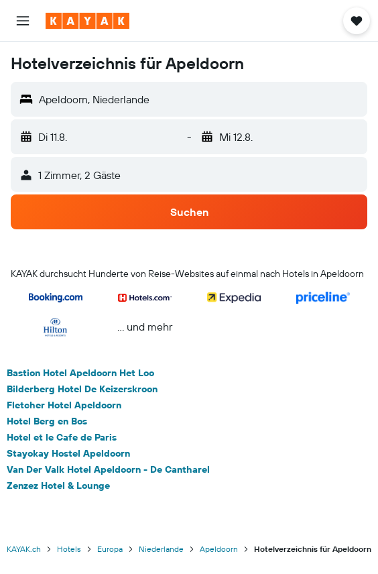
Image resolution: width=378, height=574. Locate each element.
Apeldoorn (219, 549)
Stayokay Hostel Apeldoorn (68, 453)
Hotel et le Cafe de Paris (62, 437)
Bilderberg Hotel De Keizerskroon (82, 389)
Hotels (69, 549)
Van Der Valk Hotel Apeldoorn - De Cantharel (108, 469)
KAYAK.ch (24, 549)
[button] (23, 21)
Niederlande (161, 549)
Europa (110, 549)
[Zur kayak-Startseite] (87, 21)
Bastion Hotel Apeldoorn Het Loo (80, 373)
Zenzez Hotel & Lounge (58, 485)
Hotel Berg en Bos (47, 421)
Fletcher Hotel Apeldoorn (64, 405)
